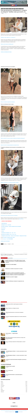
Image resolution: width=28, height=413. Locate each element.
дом (1, 7)
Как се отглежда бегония (9, 370)
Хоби (22, 8)
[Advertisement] (14, 60)
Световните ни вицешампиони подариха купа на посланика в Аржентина (16, 316)
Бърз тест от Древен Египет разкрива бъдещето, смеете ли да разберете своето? (7, 254)
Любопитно (10, 8)
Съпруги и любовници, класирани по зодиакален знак (15, 281)
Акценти (4, 7)
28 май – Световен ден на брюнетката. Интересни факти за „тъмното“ (15, 341)
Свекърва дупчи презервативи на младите (20, 254)
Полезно (17, 8)
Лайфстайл (7, 8)
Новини (14, 8)
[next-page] (2, 285)
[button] (1, 5)
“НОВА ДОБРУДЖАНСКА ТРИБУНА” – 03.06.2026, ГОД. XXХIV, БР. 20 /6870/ (16, 351)
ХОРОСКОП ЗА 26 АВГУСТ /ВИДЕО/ (11, 276)
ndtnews (3, 13)
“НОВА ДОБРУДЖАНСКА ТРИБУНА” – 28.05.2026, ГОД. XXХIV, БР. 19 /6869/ (16, 355)
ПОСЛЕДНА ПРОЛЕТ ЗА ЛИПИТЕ (10, 366)
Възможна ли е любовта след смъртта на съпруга (14, 268)
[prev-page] (1, 285)
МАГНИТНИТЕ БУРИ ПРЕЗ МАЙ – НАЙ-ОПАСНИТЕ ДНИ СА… (14, 374)
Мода (12, 8)
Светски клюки (20, 8)
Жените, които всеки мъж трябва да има (7, 44)
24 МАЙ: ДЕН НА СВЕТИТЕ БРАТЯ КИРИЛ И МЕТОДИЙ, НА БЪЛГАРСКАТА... (16, 359)
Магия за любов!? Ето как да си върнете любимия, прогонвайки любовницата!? (13, 138)
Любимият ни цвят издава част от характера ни (8, 37)
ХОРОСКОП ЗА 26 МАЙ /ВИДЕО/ (11, 264)
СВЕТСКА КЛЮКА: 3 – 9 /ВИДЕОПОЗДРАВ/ (12, 333)
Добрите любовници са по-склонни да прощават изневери (10, 182)
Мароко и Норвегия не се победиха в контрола (12, 308)
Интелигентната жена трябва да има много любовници (9, 215)
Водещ (4, 8)
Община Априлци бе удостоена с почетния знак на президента (14, 312)
